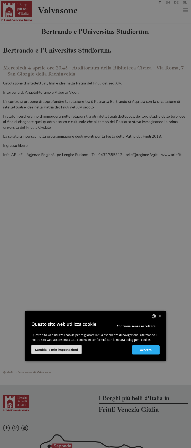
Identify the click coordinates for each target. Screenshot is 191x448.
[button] (56, 350)
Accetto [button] (146, 350)
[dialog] (95, 224)
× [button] (159, 316)
